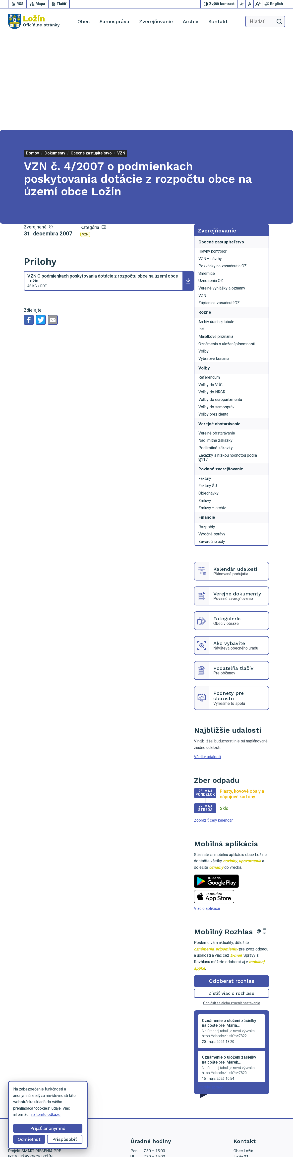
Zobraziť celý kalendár (213, 725)
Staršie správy (210, 992)
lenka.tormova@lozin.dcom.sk (259, 1101)
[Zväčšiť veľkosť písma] (258, 4)
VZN (85, 139)
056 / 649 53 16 (248, 1095)
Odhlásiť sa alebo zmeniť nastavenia (231, 908)
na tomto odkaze (45, 1114)
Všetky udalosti (207, 661)
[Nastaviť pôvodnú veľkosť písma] (250, 4)
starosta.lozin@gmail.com (256, 1106)
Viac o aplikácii (207, 813)
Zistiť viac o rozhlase (232, 898)
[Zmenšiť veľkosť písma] (242, 4)
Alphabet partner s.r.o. (100, 1143)
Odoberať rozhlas (231, 886)
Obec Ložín (162, 1143)
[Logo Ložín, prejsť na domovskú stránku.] (34, 21)
